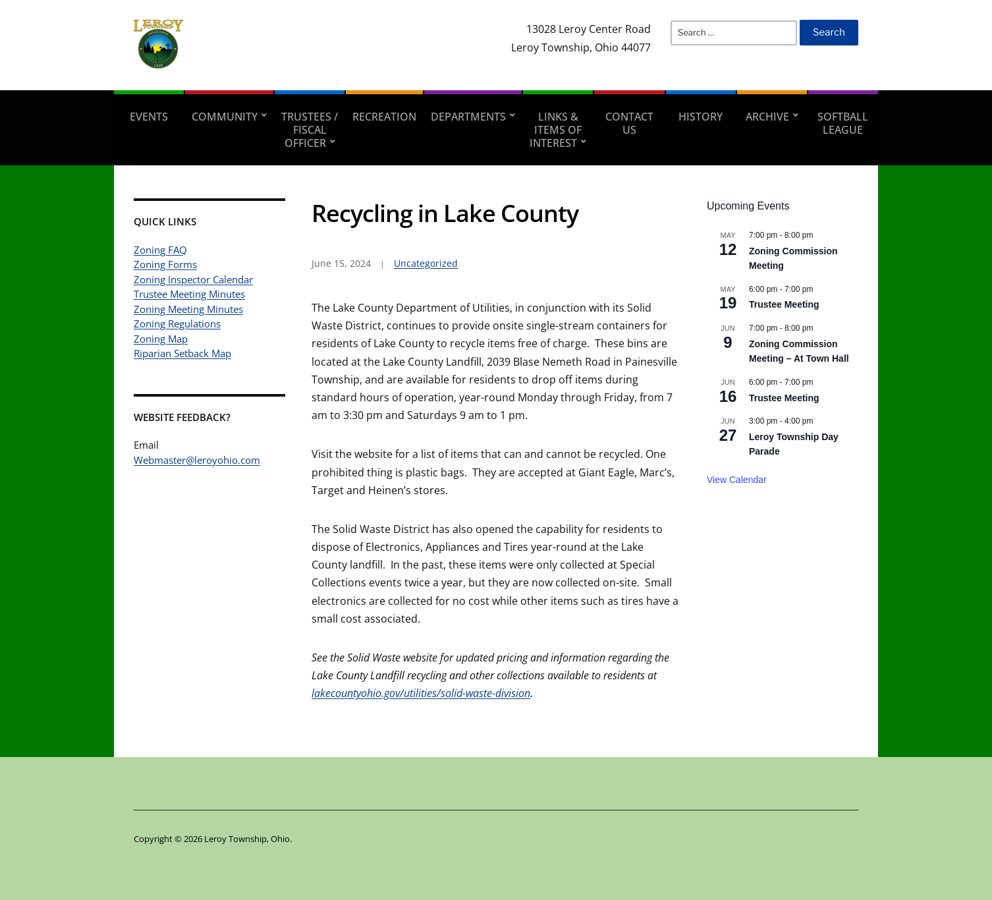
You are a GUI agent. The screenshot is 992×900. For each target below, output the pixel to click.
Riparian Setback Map (182, 353)
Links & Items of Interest (556, 129)
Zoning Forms (165, 264)
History (700, 116)
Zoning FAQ (160, 249)
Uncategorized (426, 263)
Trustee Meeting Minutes (189, 293)
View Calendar (737, 479)
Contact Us (629, 123)
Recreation (384, 116)
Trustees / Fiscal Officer (309, 129)
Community (225, 116)
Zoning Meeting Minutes (188, 309)
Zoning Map (161, 338)
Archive (767, 116)
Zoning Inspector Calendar (193, 279)
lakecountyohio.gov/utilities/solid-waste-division (421, 693)
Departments (468, 116)
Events (149, 116)
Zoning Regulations (177, 323)
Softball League (842, 123)
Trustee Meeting (784, 304)
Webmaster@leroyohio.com (197, 459)
